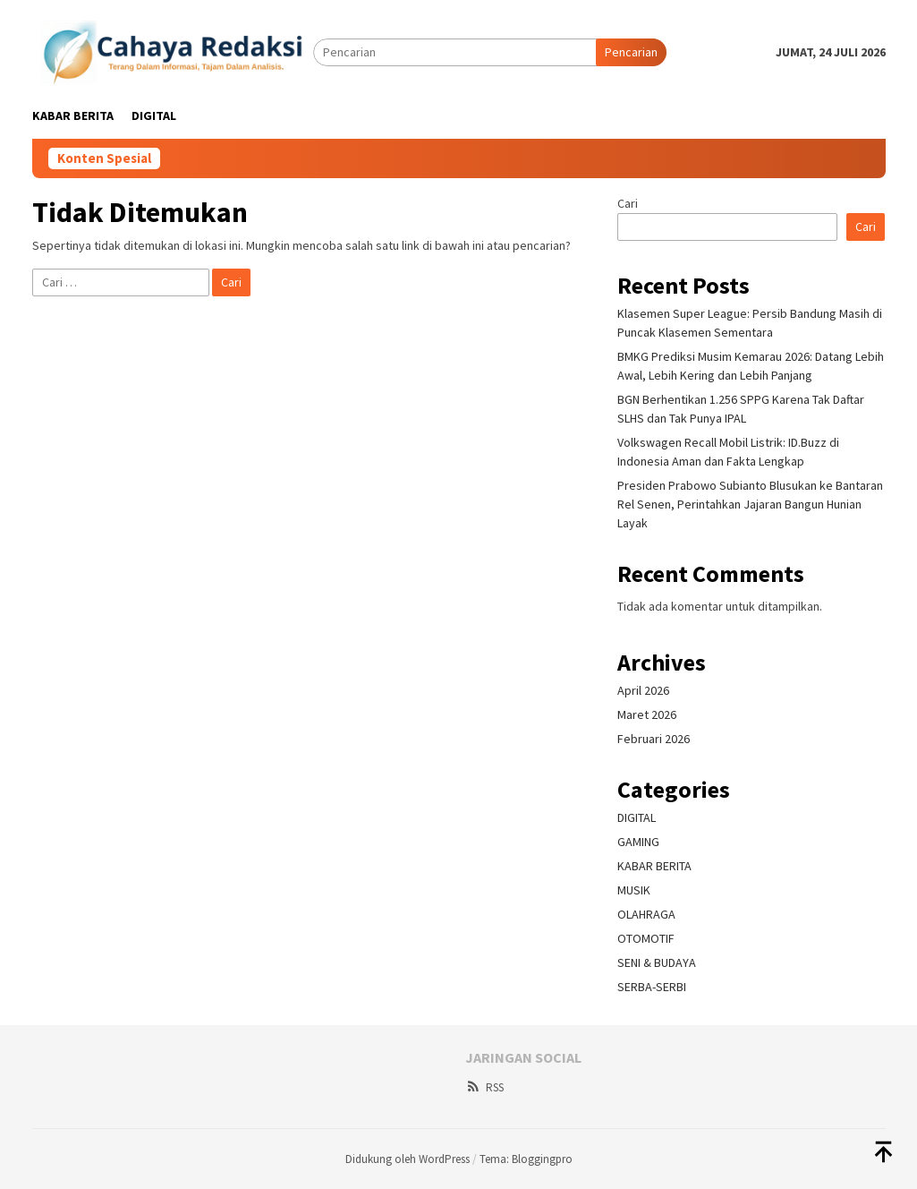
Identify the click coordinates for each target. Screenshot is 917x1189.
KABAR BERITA (654, 866)
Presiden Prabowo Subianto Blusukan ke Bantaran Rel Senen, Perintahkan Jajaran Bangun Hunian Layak (750, 504)
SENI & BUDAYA (656, 962)
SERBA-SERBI (651, 987)
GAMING (638, 842)
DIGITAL (636, 817)
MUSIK (633, 890)
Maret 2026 (646, 714)
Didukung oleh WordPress (407, 1159)
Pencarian (631, 52)
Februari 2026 (653, 739)
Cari (627, 203)
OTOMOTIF (646, 938)
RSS (484, 1087)
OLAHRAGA (646, 914)
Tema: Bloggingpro (526, 1159)
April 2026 (643, 690)
